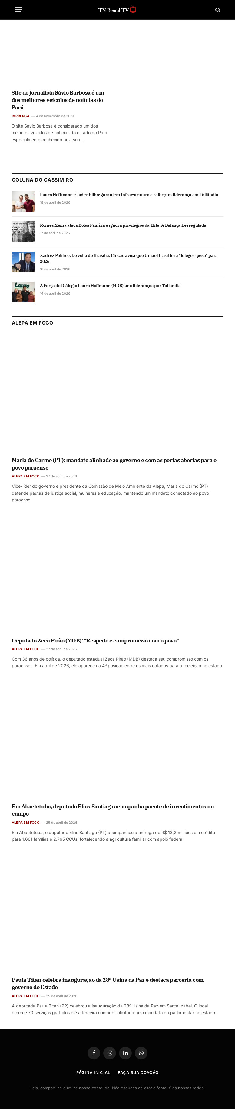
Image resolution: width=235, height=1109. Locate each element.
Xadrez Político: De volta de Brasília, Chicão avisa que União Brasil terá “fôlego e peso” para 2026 (129, 258)
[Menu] (18, 10)
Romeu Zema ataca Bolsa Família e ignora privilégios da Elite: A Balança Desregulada (123, 225)
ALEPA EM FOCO (25, 476)
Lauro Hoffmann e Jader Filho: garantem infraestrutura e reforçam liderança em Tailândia (129, 194)
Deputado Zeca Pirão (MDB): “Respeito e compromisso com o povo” (95, 640)
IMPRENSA (20, 116)
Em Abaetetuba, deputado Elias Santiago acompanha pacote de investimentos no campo (112, 810)
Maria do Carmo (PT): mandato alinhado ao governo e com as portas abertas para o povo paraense (114, 464)
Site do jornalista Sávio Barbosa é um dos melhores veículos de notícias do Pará (58, 100)
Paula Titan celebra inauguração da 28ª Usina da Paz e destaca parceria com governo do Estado (108, 983)
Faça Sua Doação (138, 1072)
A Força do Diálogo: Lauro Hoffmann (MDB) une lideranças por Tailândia (110, 285)
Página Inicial (93, 1072)
